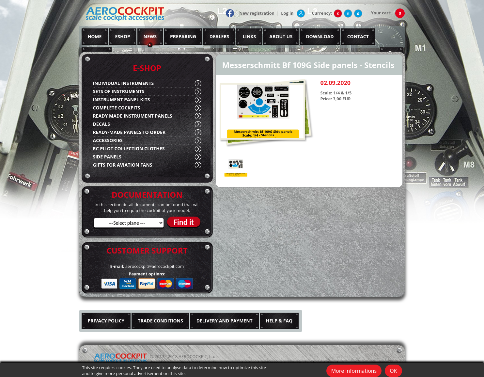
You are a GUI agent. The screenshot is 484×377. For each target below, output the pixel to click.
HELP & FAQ (279, 321)
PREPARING (183, 36)
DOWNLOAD (320, 36)
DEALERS (219, 36)
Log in (287, 13)
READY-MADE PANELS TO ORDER (129, 132)
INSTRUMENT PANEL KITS (121, 99)
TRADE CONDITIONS (160, 321)
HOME (95, 36)
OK (393, 370)
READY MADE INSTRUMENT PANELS (132, 116)
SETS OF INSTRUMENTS (118, 91)
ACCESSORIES (108, 140)
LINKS (249, 36)
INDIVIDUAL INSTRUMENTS (123, 83)
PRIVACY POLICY (106, 321)
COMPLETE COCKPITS (116, 108)
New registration (256, 13)
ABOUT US (280, 36)
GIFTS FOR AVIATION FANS (122, 165)
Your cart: (381, 13)
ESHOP (122, 36)
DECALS (101, 124)
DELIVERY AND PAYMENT (224, 321)
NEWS (150, 36)
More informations (354, 370)
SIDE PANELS (107, 157)
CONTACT (358, 36)
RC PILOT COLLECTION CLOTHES (129, 148)
